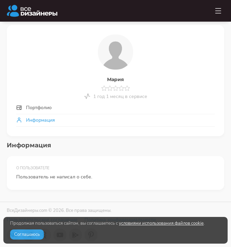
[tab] (115, 108)
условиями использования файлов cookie (161, 223)
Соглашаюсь (27, 234)
